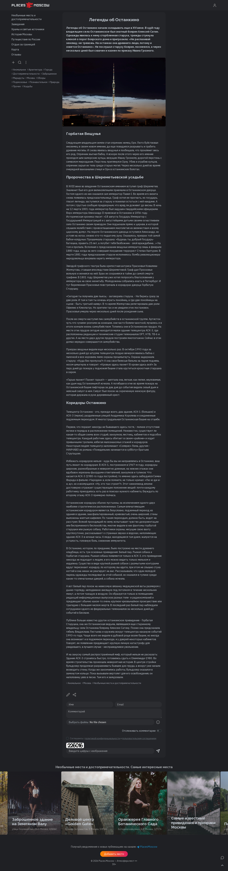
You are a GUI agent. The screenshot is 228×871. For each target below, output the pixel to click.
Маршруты (18, 78)
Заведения (17, 24)
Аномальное (19, 69)
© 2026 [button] (114, 860)
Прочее (17, 86)
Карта (15, 49)
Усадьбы (27, 86)
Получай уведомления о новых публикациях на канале (114, 846)
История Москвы (21, 34)
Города (48, 69)
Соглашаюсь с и (113, 738)
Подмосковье (20, 82)
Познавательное (39, 82)
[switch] (159, 730)
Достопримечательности (26, 73)
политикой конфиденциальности (102, 738)
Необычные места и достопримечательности (26, 17)
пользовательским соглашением (139, 738)
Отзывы (16, 54)
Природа (54, 82)
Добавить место (114, 854)
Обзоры (41, 78)
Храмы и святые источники (27, 29)
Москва (31, 78)
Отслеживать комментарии (138, 730)
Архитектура (35, 69)
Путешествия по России (25, 39)
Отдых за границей (23, 44)
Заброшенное (49, 73)
